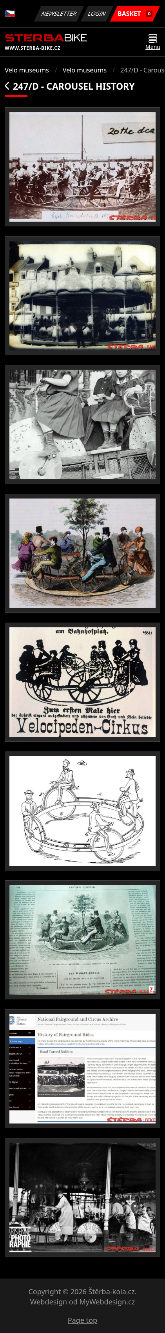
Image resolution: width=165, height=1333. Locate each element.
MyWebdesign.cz (107, 1301)
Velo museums (27, 69)
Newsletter (59, 13)
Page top (82, 1320)
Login (97, 13)
